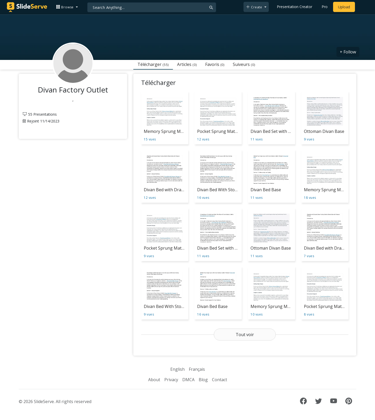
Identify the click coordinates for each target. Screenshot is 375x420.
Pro (325, 6)
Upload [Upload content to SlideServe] (344, 6)
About (154, 379)
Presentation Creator (294, 6)
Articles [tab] (187, 64)
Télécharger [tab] (153, 64)
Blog (203, 379)
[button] (67, 7)
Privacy (171, 379)
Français (197, 369)
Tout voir (245, 334)
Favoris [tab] (214, 64)
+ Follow (348, 52)
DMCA (188, 379)
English (177, 369)
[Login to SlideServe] (362, 7)
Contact (219, 379)
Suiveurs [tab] (244, 64)
